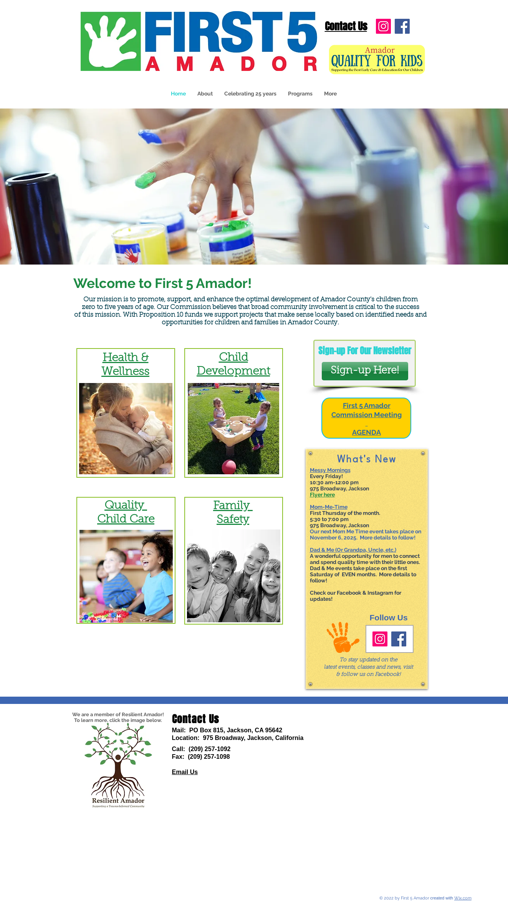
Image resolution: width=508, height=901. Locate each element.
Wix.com (463, 898)
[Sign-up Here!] (365, 371)
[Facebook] (402, 26)
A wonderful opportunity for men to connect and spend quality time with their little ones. (365, 559)
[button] (300, 93)
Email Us (185, 772)
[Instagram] (383, 26)
